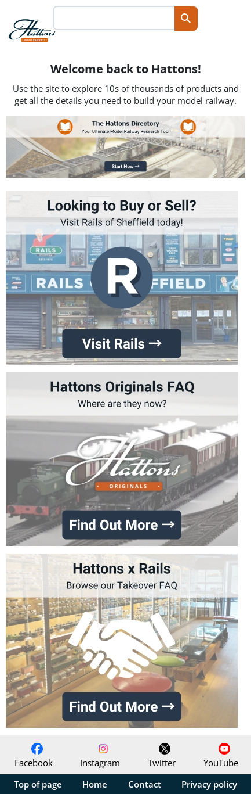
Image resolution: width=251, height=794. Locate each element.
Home (94, 784)
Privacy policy (209, 784)
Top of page (38, 784)
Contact (144, 784)
